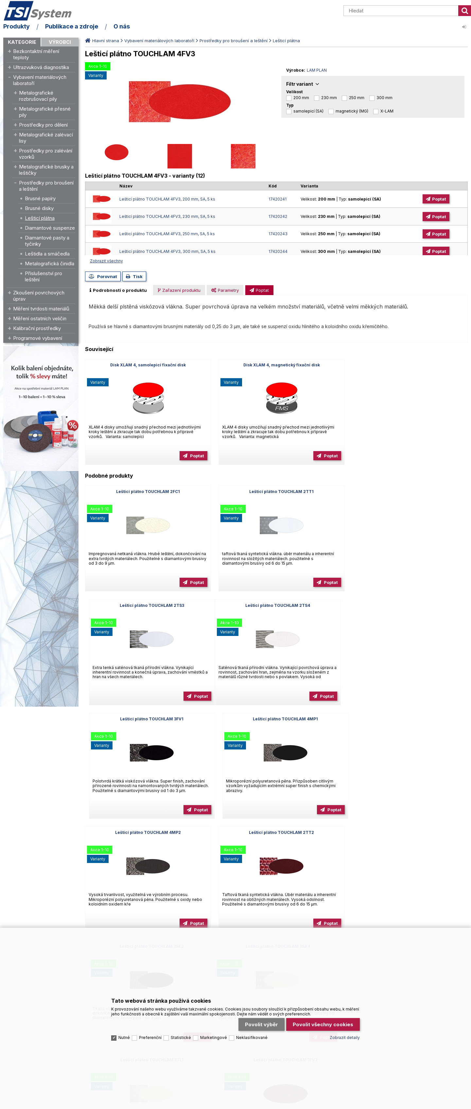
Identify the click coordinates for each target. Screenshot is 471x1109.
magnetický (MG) (352, 111)
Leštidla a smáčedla (47, 254)
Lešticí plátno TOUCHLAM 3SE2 (407, 718)
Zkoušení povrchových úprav (38, 296)
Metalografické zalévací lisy (46, 138)
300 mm (384, 97)
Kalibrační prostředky (37, 328)
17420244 (278, 251)
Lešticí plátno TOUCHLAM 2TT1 (276, 491)
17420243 (278, 233)
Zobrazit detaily (345, 1035)
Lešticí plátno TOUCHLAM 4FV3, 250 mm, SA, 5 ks (167, 233)
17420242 (278, 216)
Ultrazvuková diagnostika (41, 67)
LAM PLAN (317, 70)
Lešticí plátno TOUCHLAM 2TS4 (146, 605)
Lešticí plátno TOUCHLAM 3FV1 (276, 605)
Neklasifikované (252, 1035)
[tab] (118, 290)
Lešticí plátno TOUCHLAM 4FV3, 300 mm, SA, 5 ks (167, 251)
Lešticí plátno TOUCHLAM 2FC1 (146, 491)
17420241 (278, 199)
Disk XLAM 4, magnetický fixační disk (276, 364)
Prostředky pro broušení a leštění (46, 186)
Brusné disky (39, 208)
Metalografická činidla (49, 263)
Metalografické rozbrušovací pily (38, 96)
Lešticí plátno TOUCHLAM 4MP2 (146, 718)
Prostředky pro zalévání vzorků (45, 154)
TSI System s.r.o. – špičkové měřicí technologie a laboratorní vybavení (40, 11)
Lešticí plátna (40, 218)
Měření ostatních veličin (39, 318)
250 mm (356, 97)
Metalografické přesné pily (45, 112)
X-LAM (386, 111)
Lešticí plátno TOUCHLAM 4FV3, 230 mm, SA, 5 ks (167, 216)
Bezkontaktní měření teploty (36, 54)
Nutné (124, 1035)
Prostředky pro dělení (43, 125)
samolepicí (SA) (308, 111)
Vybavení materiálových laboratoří (39, 80)
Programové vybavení (37, 338)
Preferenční (150, 1035)
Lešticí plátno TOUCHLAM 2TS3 (406, 491)
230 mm (329, 97)
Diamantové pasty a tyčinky (47, 241)
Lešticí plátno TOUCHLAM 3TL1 (276, 832)
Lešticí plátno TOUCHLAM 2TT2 (276, 718)
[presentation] (118, 290)
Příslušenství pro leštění (43, 276)
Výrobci (60, 42)
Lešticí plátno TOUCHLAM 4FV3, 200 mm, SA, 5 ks (167, 199)
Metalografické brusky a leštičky (46, 170)
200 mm (301, 97)
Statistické (181, 1035)
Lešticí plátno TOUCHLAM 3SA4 (146, 832)
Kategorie (22, 42)
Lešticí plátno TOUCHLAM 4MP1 (406, 605)
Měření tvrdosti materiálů (41, 309)
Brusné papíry (40, 198)
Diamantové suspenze (50, 228)
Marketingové (213, 1035)
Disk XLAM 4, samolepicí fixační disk (146, 364)
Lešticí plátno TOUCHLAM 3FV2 (407, 832)
